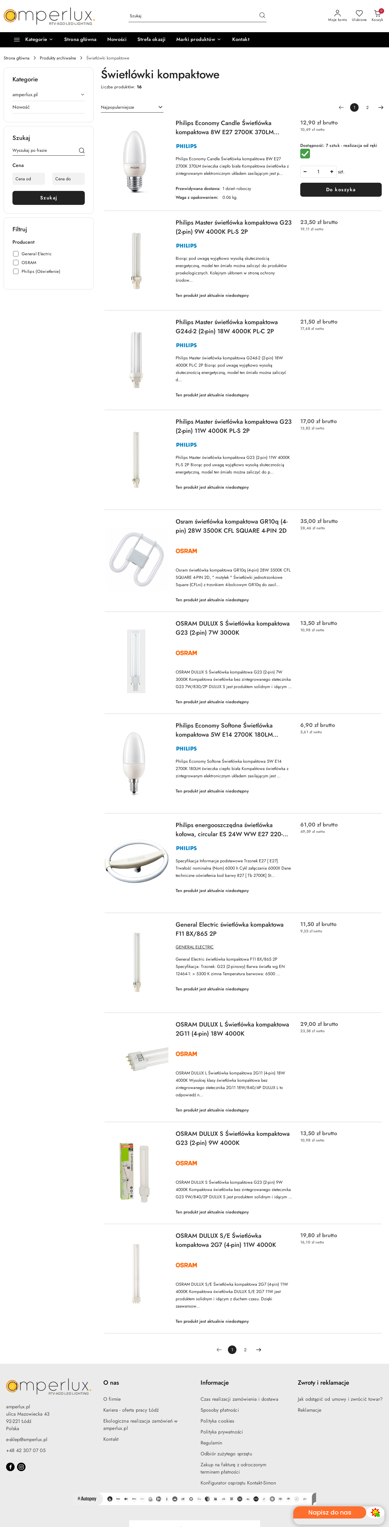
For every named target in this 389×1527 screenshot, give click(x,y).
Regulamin (211, 1442)
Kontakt (111, 1439)
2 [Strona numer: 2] (367, 107)
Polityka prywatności (222, 1431)
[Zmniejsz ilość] (305, 172)
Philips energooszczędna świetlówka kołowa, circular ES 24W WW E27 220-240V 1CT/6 (229, 830)
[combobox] (132, 107)
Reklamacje (310, 1410)
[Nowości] (117, 39)
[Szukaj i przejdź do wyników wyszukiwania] (262, 16)
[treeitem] (48, 95)
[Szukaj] (82, 151)
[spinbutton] (318, 172)
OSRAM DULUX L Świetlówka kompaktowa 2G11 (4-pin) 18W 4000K (232, 1029)
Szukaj (48, 197)
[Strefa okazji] (151, 39)
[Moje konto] (337, 16)
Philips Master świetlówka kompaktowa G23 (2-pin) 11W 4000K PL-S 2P (234, 426)
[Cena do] (68, 179)
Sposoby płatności (220, 1410)
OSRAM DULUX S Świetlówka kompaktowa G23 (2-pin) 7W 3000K (233, 628)
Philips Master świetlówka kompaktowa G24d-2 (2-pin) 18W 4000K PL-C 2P (227, 327)
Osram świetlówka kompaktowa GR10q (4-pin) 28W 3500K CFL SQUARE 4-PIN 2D (231, 526)
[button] (198, 39)
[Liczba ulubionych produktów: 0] (359, 16)
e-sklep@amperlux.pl (26, 1439)
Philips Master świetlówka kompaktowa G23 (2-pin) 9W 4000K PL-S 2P (234, 227)
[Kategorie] (31, 39)
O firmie (112, 1399)
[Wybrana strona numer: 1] (354, 107)
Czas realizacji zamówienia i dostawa (239, 1399)
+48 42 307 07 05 (26, 1450)
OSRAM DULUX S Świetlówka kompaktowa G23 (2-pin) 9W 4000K (233, 1138)
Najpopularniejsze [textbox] (117, 107)
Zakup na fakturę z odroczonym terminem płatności (234, 1468)
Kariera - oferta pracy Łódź (131, 1410)
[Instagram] (21, 1467)
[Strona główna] (80, 39)
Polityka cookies (217, 1420)
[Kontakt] (241, 39)
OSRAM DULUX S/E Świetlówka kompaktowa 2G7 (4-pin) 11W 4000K (226, 1240)
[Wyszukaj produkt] (198, 16)
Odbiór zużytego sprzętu (226, 1453)
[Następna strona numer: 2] (380, 107)
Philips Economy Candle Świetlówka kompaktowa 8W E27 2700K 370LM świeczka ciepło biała (225, 128)
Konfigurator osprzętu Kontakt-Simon (238, 1482)
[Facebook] (10, 1467)
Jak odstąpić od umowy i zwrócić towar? (340, 1399)
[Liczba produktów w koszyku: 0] (377, 16)
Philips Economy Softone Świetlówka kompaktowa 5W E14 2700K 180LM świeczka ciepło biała (224, 730)
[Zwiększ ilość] (331, 172)
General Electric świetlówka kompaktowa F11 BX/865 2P (230, 929)
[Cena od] (28, 179)
